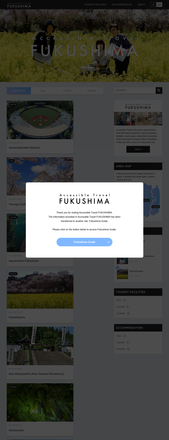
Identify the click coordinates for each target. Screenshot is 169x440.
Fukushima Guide (84, 242)
